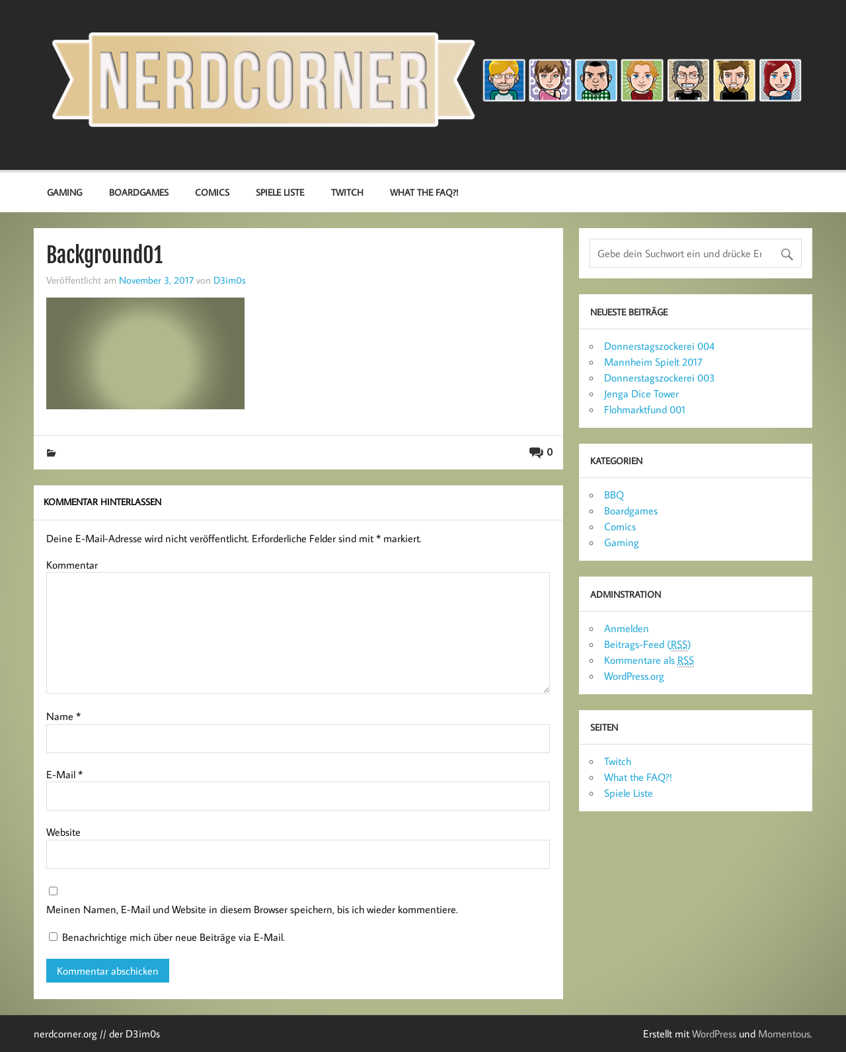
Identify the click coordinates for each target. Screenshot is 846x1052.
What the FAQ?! (424, 192)
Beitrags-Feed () (647, 644)
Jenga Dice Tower (641, 393)
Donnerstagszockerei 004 (659, 345)
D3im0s (229, 279)
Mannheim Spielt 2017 (653, 361)
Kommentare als (649, 660)
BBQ (614, 494)
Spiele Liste (280, 192)
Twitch (347, 192)
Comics (212, 192)
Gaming (64, 192)
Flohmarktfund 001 (644, 409)
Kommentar (72, 564)
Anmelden (626, 628)
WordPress (714, 1033)
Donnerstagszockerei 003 (659, 377)
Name (63, 716)
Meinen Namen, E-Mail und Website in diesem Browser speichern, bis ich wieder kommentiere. (252, 909)
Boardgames (139, 192)
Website (63, 832)
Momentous (784, 1033)
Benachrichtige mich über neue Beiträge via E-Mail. (173, 937)
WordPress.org (634, 675)
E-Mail (64, 774)
